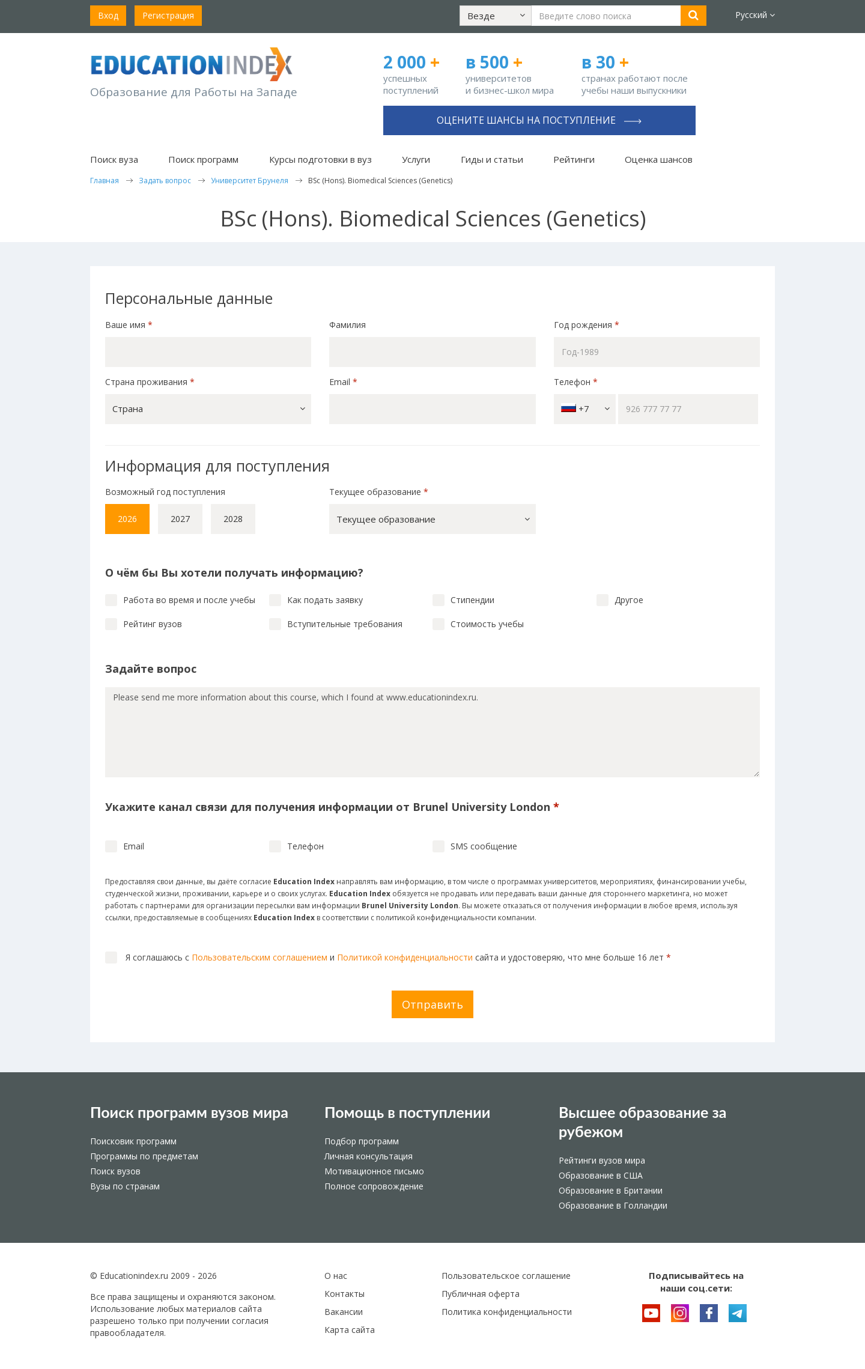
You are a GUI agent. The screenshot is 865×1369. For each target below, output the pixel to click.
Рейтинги (574, 159)
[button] (496, 15)
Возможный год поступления (165, 491)
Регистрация (168, 15)
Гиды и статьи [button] (492, 159)
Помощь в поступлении (407, 1112)
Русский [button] (755, 14)
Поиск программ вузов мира (189, 1112)
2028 (233, 518)
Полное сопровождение (373, 1186)
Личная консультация (368, 1156)
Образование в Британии (611, 1190)
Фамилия (347, 324)
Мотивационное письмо (374, 1171)
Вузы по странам (125, 1186)
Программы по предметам (144, 1156)
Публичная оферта (481, 1293)
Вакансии (343, 1311)
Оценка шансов (659, 159)
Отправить (432, 1004)
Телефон (576, 381)
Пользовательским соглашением (259, 957)
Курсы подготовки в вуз (320, 159)
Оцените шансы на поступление (539, 120)
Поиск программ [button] (203, 159)
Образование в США (601, 1175)
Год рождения (588, 324)
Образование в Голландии (613, 1205)
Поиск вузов (115, 1171)
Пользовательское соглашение (506, 1275)
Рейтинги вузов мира (602, 1160)
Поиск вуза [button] (114, 159)
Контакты (344, 1293)
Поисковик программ (133, 1141)
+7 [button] (585, 408)
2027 (180, 518)
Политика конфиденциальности (507, 1311)
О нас (335, 1275)
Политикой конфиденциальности (405, 957)
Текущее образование (378, 491)
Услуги (416, 159)
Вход (108, 15)
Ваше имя (129, 324)
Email (343, 381)
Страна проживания (150, 381)
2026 (127, 518)
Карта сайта (349, 1329)
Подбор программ (361, 1141)
